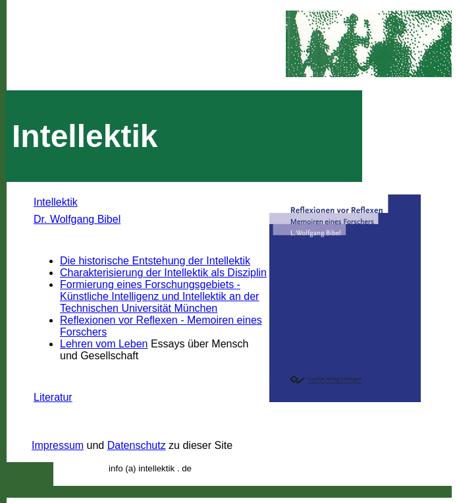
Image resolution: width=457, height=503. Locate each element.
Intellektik (56, 202)
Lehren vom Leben (104, 343)
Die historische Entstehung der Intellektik (155, 260)
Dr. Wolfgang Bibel (77, 219)
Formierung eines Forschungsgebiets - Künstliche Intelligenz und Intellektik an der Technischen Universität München (159, 296)
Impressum (58, 445)
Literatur (53, 397)
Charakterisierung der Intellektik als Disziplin (163, 272)
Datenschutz (136, 445)
